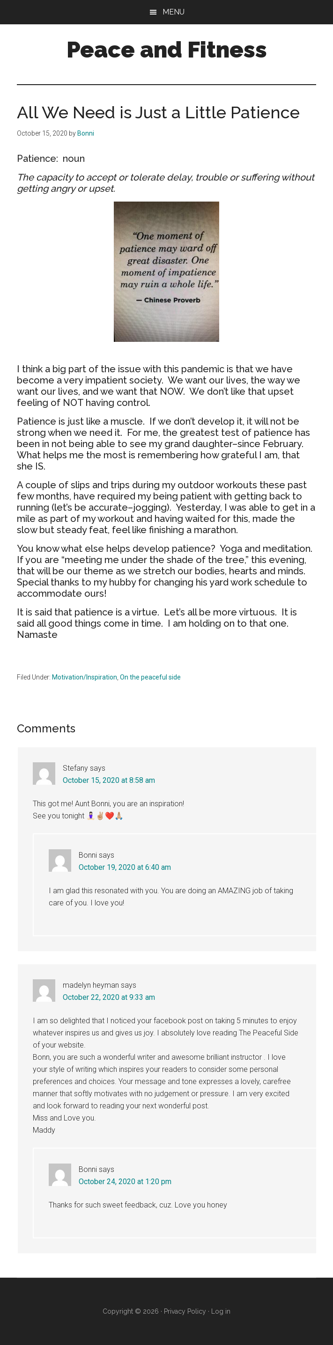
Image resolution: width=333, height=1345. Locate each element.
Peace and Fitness (167, 49)
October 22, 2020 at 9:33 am (109, 997)
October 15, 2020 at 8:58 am (109, 780)
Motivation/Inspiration (84, 677)
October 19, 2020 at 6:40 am (125, 867)
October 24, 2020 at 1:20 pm (125, 1181)
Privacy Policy (185, 1311)
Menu (174, 11)
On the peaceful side (150, 677)
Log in (220, 1311)
